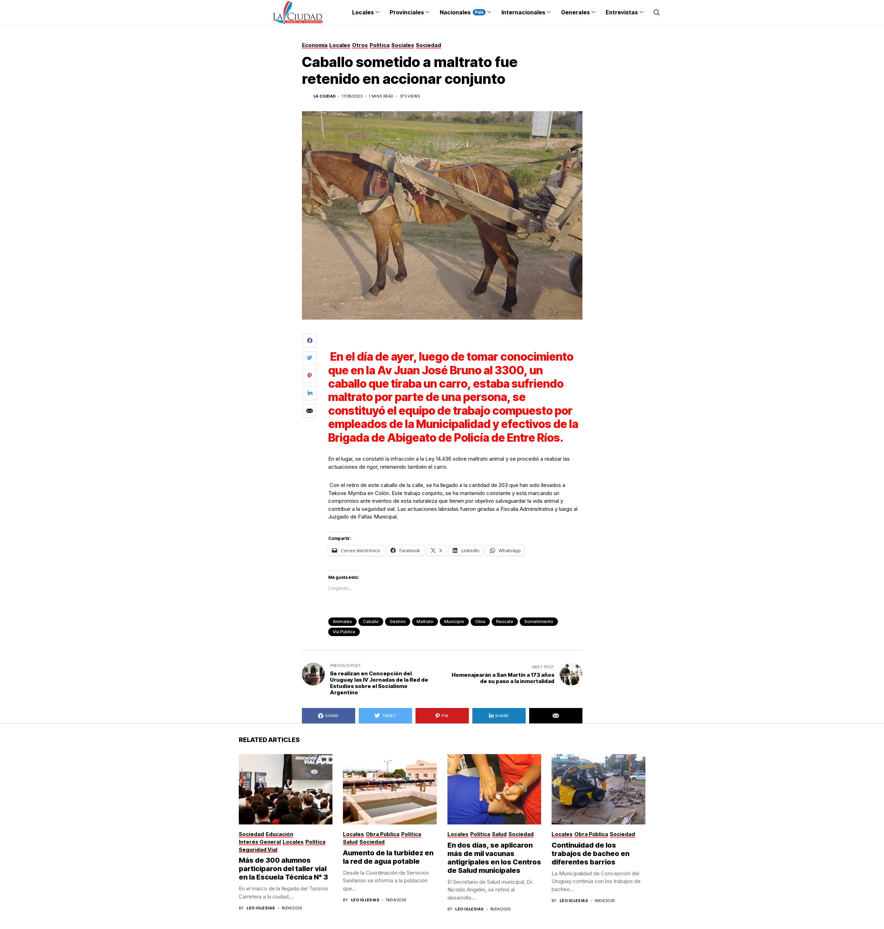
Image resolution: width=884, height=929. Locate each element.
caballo (371, 621)
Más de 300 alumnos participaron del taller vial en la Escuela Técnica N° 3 (284, 868)
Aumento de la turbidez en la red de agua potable (388, 857)
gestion (398, 621)
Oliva (480, 621)
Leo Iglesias (261, 908)
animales (342, 621)
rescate (504, 621)
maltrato (425, 621)
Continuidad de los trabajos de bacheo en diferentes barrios (590, 853)
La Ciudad (324, 96)
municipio (454, 621)
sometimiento (538, 621)
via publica (344, 631)
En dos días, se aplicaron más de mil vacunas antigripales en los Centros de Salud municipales (494, 858)
